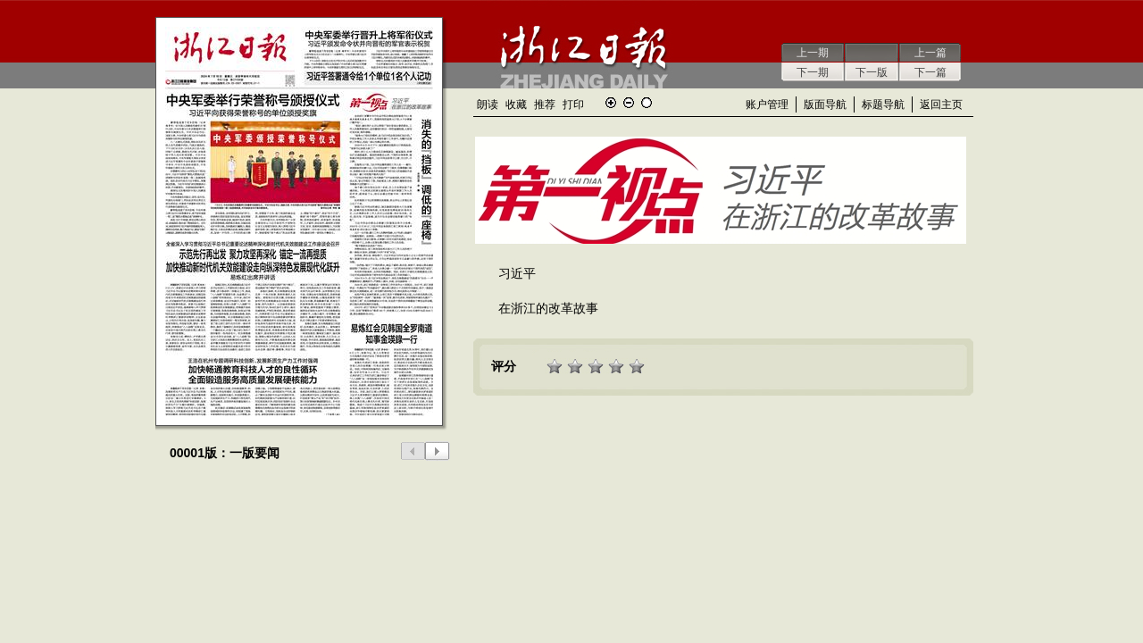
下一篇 (930, 72)
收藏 (516, 104)
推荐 (544, 104)
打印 (573, 104)
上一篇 (930, 52)
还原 (646, 102)
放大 (610, 102)
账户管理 (767, 104)
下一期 (813, 72)
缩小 (628, 102)
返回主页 (941, 104)
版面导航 (825, 104)
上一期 (813, 52)
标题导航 (883, 104)
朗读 (487, 104)
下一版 (871, 72)
